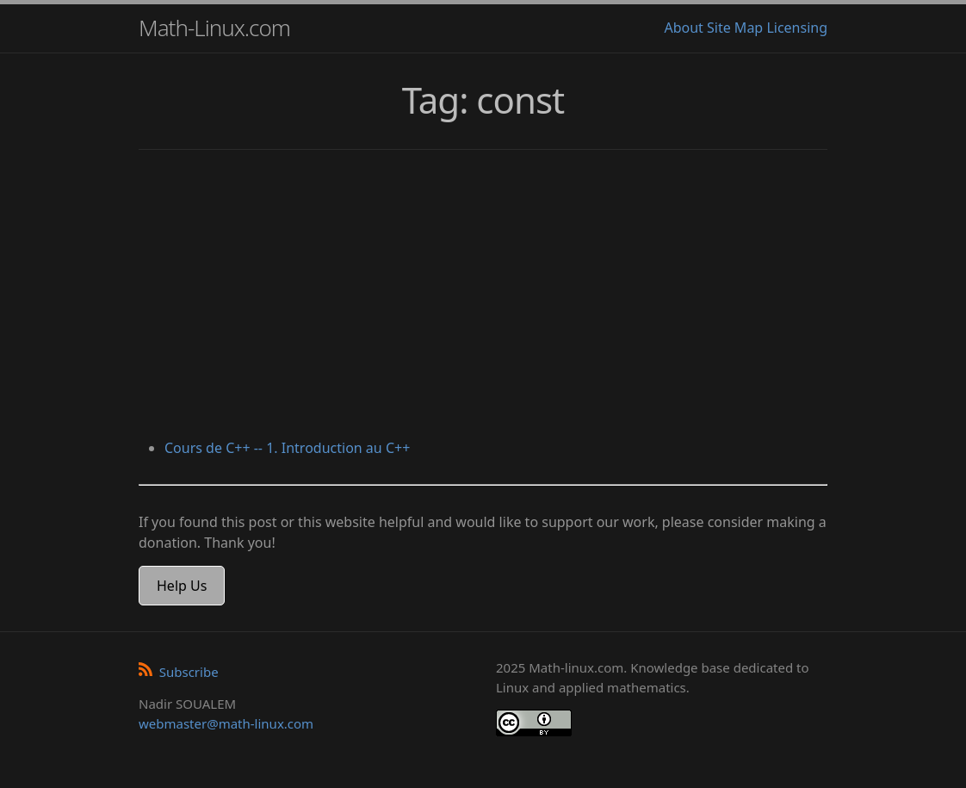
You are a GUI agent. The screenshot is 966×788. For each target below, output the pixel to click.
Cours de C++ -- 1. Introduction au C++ (287, 447)
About (683, 27)
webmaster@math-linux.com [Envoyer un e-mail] (226, 723)
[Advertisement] (483, 296)
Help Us (182, 585)
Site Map (735, 27)
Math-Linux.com (214, 27)
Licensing (796, 27)
